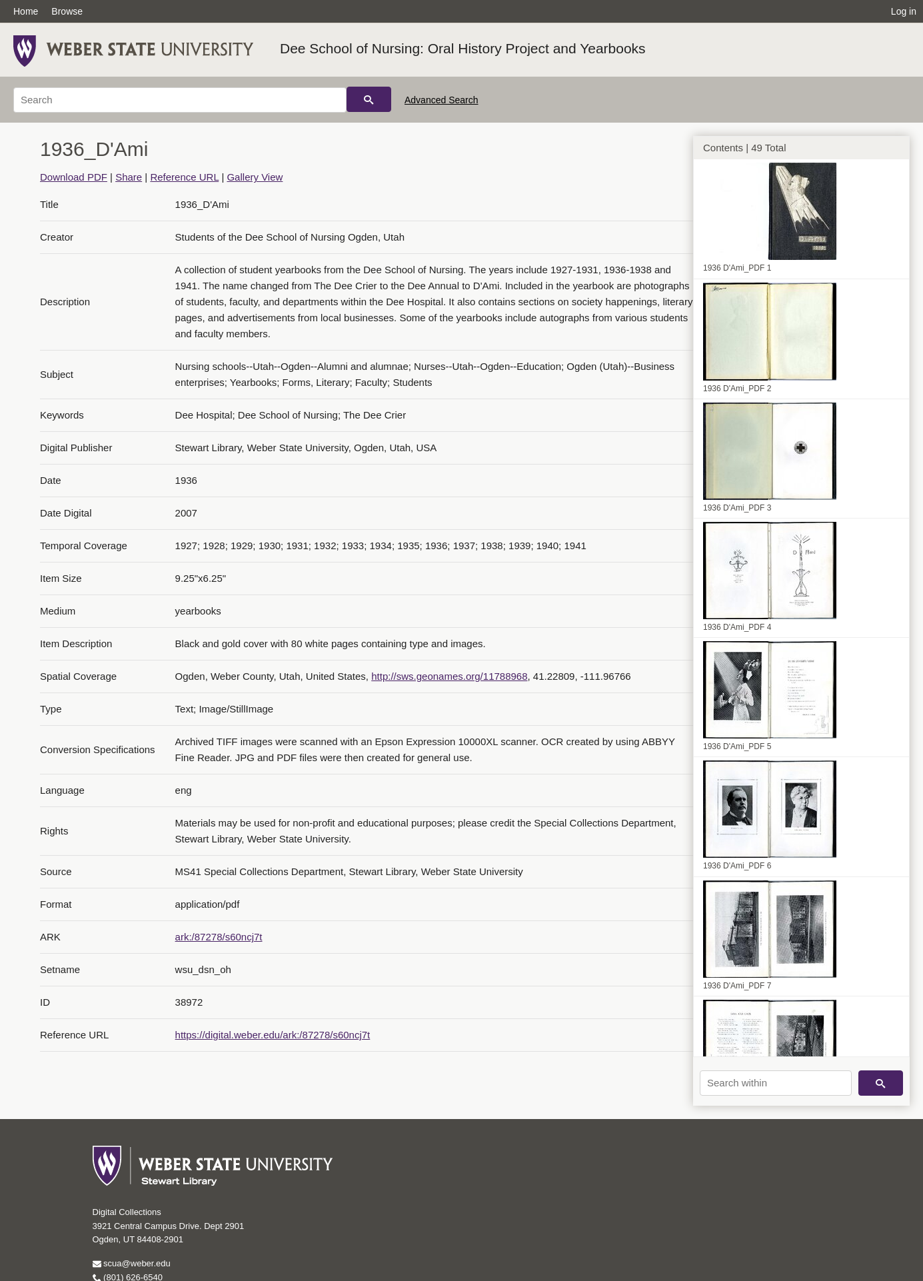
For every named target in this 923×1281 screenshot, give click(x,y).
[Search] (180, 100)
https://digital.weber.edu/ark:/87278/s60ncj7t (273, 1034)
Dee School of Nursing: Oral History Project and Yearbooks (463, 48)
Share (128, 177)
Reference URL (184, 177)
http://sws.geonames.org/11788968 (449, 676)
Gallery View (255, 177)
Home (25, 11)
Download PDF (73, 177)
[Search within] (776, 1083)
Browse (67, 11)
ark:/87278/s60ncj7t (219, 936)
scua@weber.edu (132, 1263)
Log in (903, 11)
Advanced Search (441, 100)
